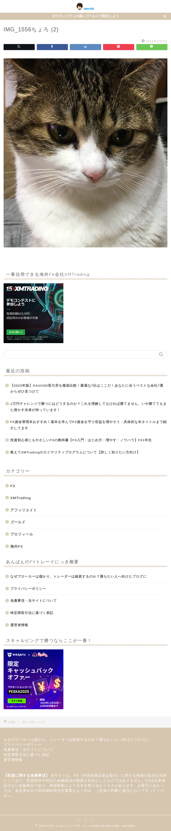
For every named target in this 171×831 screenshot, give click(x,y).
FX (12, 486)
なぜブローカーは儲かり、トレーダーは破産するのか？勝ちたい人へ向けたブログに (80, 576)
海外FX (16, 546)
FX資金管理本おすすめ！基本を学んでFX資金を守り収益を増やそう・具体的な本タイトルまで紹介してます (88, 425)
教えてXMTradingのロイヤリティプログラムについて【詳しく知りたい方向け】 (75, 452)
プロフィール (21, 534)
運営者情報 (19, 625)
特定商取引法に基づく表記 (31, 613)
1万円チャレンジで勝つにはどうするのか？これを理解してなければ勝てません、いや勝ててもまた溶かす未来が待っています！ (88, 407)
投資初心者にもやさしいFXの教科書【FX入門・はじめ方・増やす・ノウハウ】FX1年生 (81, 440)
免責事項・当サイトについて (33, 600)
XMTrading (20, 498)
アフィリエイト (23, 510)
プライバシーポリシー (28, 589)
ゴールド (18, 522)
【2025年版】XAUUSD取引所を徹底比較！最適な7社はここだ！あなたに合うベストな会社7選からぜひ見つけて (86, 389)
